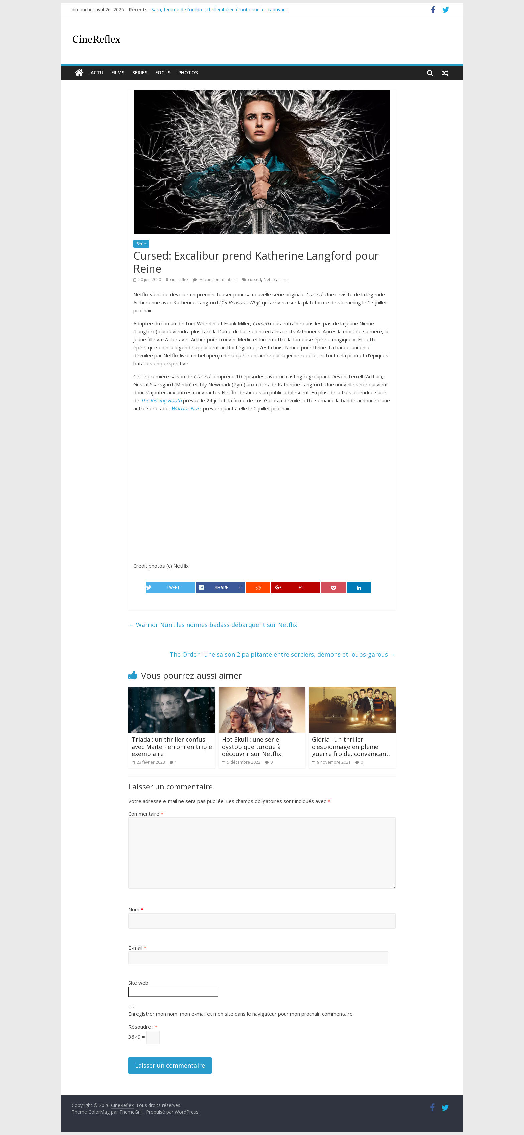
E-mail (137, 947)
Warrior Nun (185, 408)
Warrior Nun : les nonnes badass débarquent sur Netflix (212, 625)
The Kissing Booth (161, 400)
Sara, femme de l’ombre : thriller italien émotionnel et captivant (219, 9)
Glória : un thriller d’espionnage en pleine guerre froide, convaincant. (351, 746)
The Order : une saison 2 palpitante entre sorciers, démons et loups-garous (283, 654)
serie (283, 279)
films (117, 72)
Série (141, 244)
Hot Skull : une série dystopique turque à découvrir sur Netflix (251, 746)
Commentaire (145, 813)
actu (97, 72)
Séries (139, 72)
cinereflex (179, 279)
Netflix (270, 279)
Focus (162, 72)
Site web (138, 982)
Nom (135, 909)
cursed (254, 279)
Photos (188, 72)
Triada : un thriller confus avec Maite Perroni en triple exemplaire (172, 746)
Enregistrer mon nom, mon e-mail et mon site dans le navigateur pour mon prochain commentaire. (241, 1013)
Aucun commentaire (215, 279)
